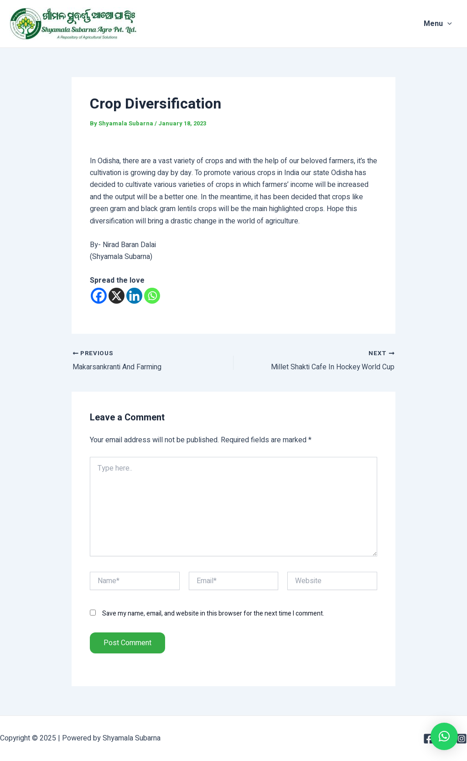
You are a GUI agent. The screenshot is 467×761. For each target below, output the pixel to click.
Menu (444, 23)
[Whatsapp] (152, 296)
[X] (117, 296)
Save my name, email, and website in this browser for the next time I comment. (213, 613)
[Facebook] (99, 296)
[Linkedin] (134, 296)
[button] (444, 736)
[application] (453, 23)
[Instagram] (461, 738)
